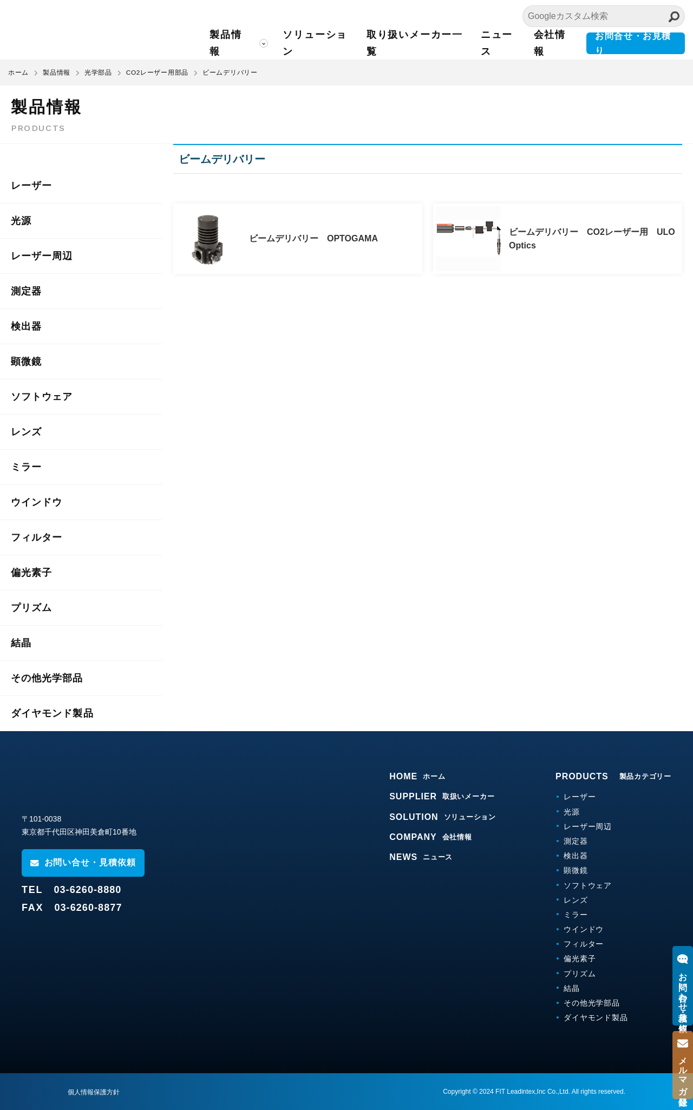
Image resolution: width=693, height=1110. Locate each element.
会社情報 (554, 43)
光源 (21, 220)
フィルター (36, 537)
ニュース (502, 43)
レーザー (31, 185)
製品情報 (238, 43)
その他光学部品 (47, 678)
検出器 (26, 326)
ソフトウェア (42, 396)
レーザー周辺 (42, 256)
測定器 (26, 291)
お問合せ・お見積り (636, 43)
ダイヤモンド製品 (52, 713)
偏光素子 (31, 572)
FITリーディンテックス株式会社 (105, 30)
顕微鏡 (26, 361)
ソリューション (325, 43)
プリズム (31, 607)
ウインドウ (36, 502)
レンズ (26, 431)
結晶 (21, 643)
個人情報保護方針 (94, 1092)
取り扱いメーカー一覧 (423, 43)
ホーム (18, 72)
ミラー (26, 467)
